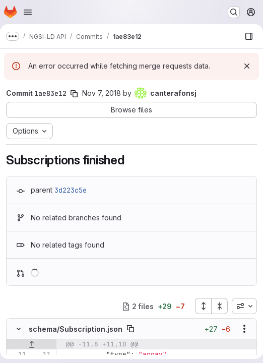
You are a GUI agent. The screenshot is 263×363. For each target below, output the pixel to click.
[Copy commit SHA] (74, 94)
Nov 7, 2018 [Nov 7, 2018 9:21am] (101, 93)
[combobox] (244, 306)
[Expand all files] (203, 306)
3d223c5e (70, 190)
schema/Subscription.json (75, 329)
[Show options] (244, 329)
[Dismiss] (247, 66)
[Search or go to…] (234, 12)
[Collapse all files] (220, 306)
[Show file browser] (249, 36)
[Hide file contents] (19, 329)
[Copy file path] (130, 329)
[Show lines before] (31, 344)
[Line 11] (17, 354)
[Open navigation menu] (28, 12)
